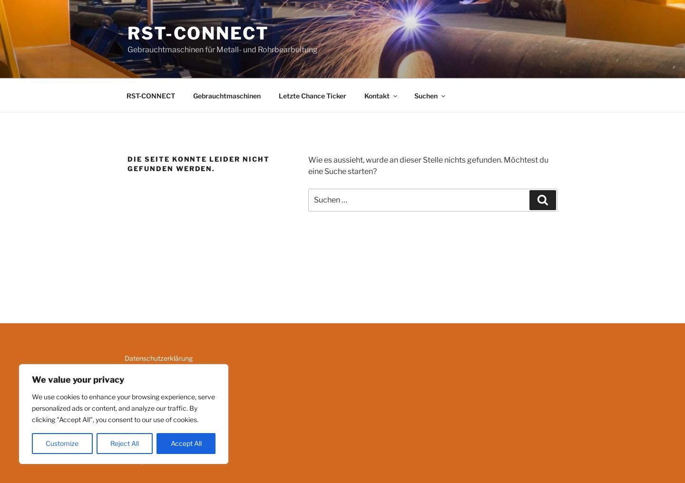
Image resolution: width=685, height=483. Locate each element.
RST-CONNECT (198, 33)
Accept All (186, 443)
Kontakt (381, 96)
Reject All (124, 443)
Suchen (430, 96)
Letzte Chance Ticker (312, 96)
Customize (62, 443)
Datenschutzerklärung (159, 358)
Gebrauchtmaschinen (227, 96)
